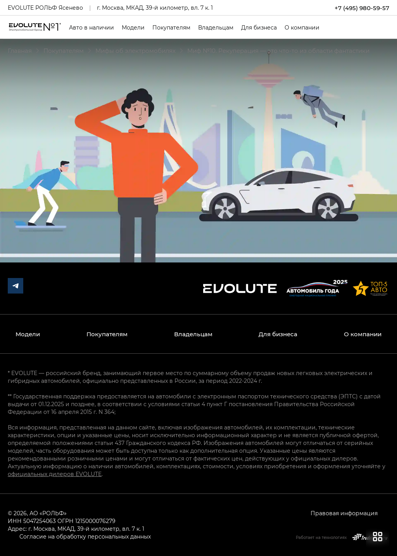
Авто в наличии (91, 27)
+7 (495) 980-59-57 (362, 8)
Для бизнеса (259, 27)
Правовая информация (344, 513)
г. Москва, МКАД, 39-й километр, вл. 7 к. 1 (155, 7)
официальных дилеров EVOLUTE (55, 474)
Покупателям (171, 27)
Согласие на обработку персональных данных (85, 536)
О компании (302, 27)
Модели (133, 27)
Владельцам (215, 27)
